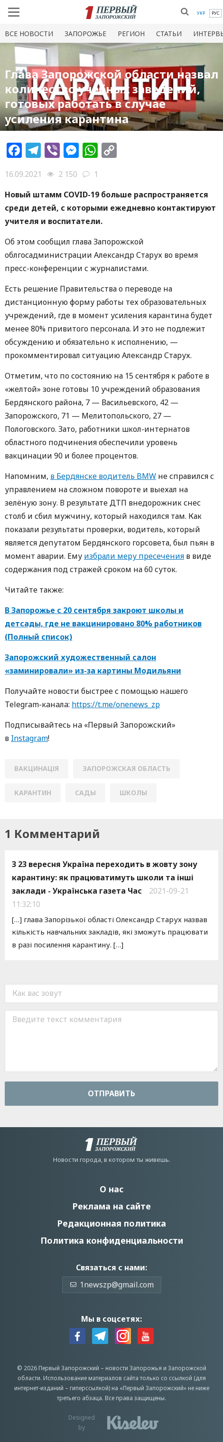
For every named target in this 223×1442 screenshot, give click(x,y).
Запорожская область (126, 768)
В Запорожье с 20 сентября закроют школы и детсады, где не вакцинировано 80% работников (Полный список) (103, 623)
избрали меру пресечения (134, 556)
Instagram (29, 738)
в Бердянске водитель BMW (103, 476)
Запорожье (85, 33)
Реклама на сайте (111, 1206)
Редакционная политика (111, 1223)
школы (133, 792)
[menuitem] (201, 13)
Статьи (169, 33)
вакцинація (36, 768)
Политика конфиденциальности (111, 1240)
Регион (131, 33)
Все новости (29, 33)
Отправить (111, 1093)
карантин (32, 792)
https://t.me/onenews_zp (116, 704)
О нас (111, 1189)
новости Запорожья (133, 1368)
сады (85, 792)
